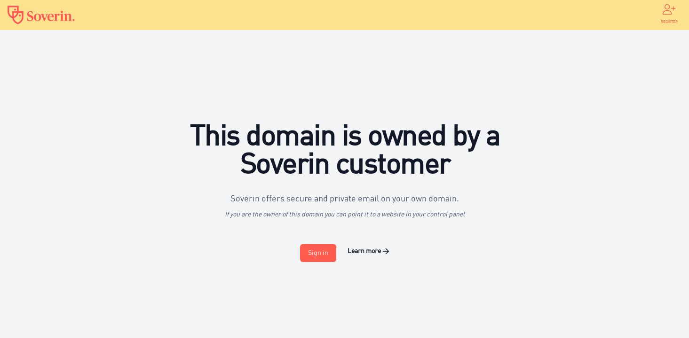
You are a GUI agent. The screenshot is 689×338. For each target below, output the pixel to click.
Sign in (318, 253)
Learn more (368, 251)
